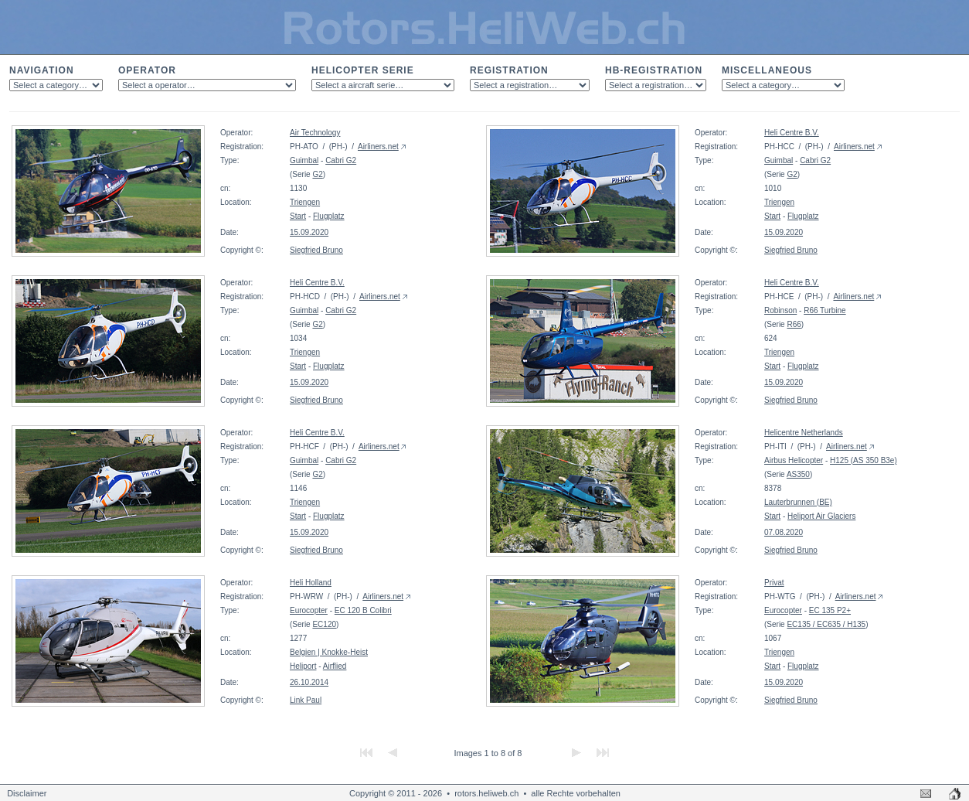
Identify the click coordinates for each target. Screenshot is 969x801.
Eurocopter (309, 610)
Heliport (303, 666)
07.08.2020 (783, 532)
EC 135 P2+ (830, 610)
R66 (794, 324)
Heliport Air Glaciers (821, 516)
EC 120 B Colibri (363, 610)
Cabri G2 (340, 160)
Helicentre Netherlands (803, 432)
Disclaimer (26, 793)
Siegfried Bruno (316, 250)
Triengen (305, 202)
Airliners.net (378, 146)
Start (298, 216)
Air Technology (315, 132)
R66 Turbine (824, 310)
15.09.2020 (309, 232)
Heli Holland (311, 582)
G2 (317, 174)
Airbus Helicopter (793, 460)
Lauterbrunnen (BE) (798, 502)
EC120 (324, 624)
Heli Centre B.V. (791, 132)
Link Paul (305, 700)
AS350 (798, 474)
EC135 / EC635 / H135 (826, 624)
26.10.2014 (309, 682)
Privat (774, 582)
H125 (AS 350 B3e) (863, 460)
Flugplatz (329, 216)
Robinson (780, 310)
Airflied (335, 666)
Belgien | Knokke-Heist (329, 652)
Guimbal (304, 160)
